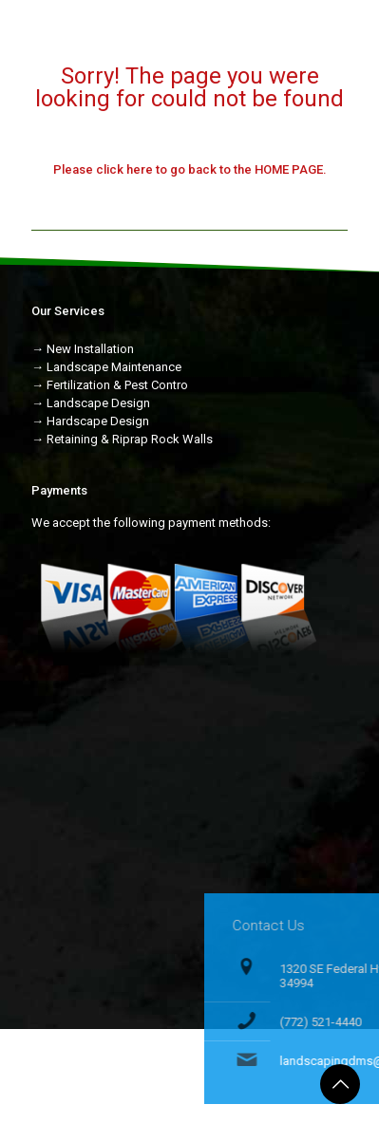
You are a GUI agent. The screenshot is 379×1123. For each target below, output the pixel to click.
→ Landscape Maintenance (106, 367)
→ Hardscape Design (90, 421)
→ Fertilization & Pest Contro (109, 385)
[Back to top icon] (340, 1084)
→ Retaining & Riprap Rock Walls (122, 439)
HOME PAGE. (291, 169)
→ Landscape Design (90, 403)
